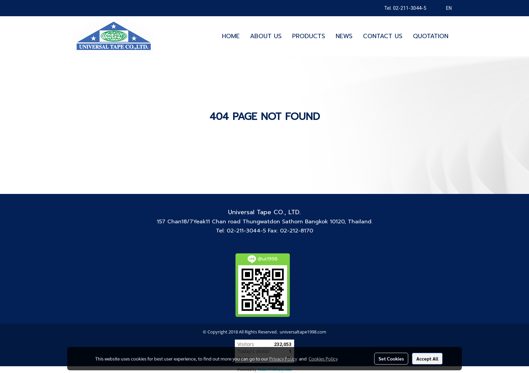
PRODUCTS (308, 36)
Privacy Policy (283, 358)
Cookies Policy (323, 358)
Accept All (427, 358)
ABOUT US (266, 36)
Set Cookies (391, 358)
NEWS (344, 36)
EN (445, 8)
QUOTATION (430, 36)
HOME (231, 36)
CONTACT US (382, 36)
